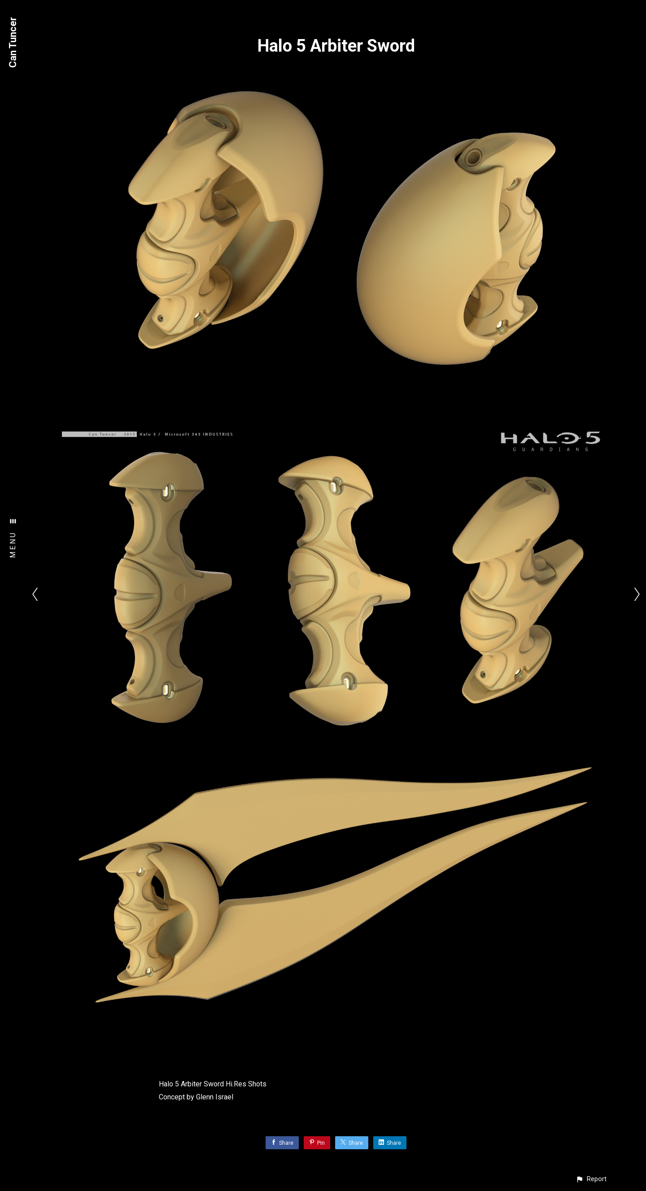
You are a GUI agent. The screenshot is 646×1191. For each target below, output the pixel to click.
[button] (591, 1179)
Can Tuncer (12, 42)
